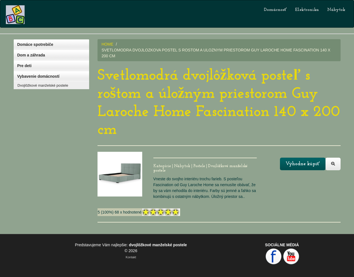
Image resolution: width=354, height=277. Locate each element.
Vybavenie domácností (38, 76)
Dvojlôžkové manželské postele (43, 85)
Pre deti (24, 65)
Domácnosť (275, 10)
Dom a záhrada (31, 55)
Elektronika (307, 10)
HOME (107, 44)
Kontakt (131, 257)
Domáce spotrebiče (35, 44)
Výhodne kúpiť (303, 164)
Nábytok (336, 10)
